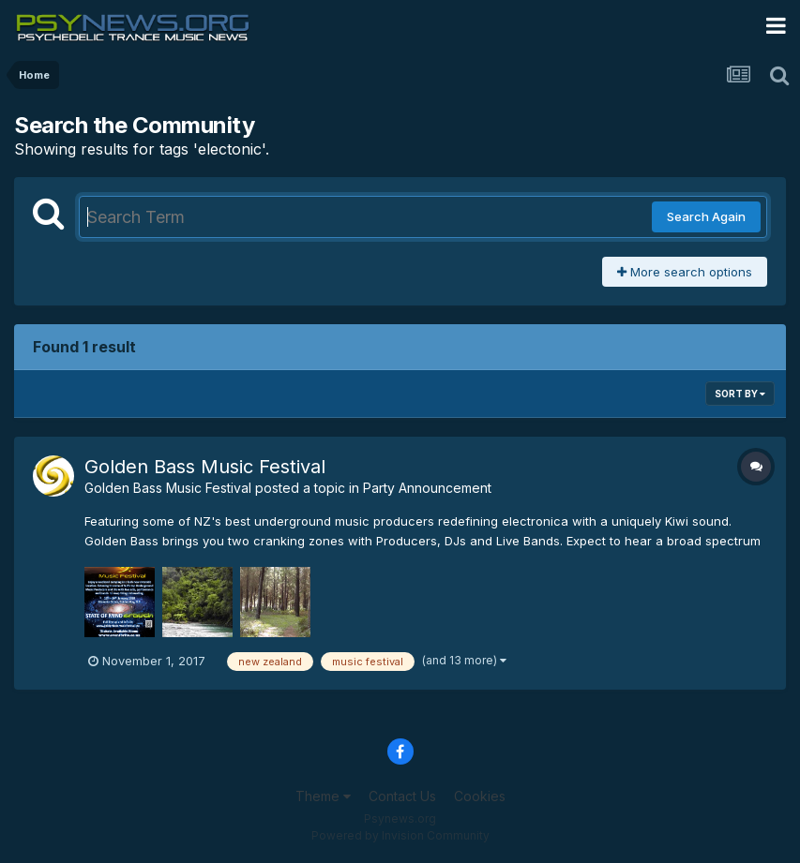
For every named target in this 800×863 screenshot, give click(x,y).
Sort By (740, 393)
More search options (684, 271)
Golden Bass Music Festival (204, 466)
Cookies (480, 796)
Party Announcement (427, 488)
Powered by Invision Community (400, 835)
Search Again (706, 216)
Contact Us (402, 796)
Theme (323, 796)
